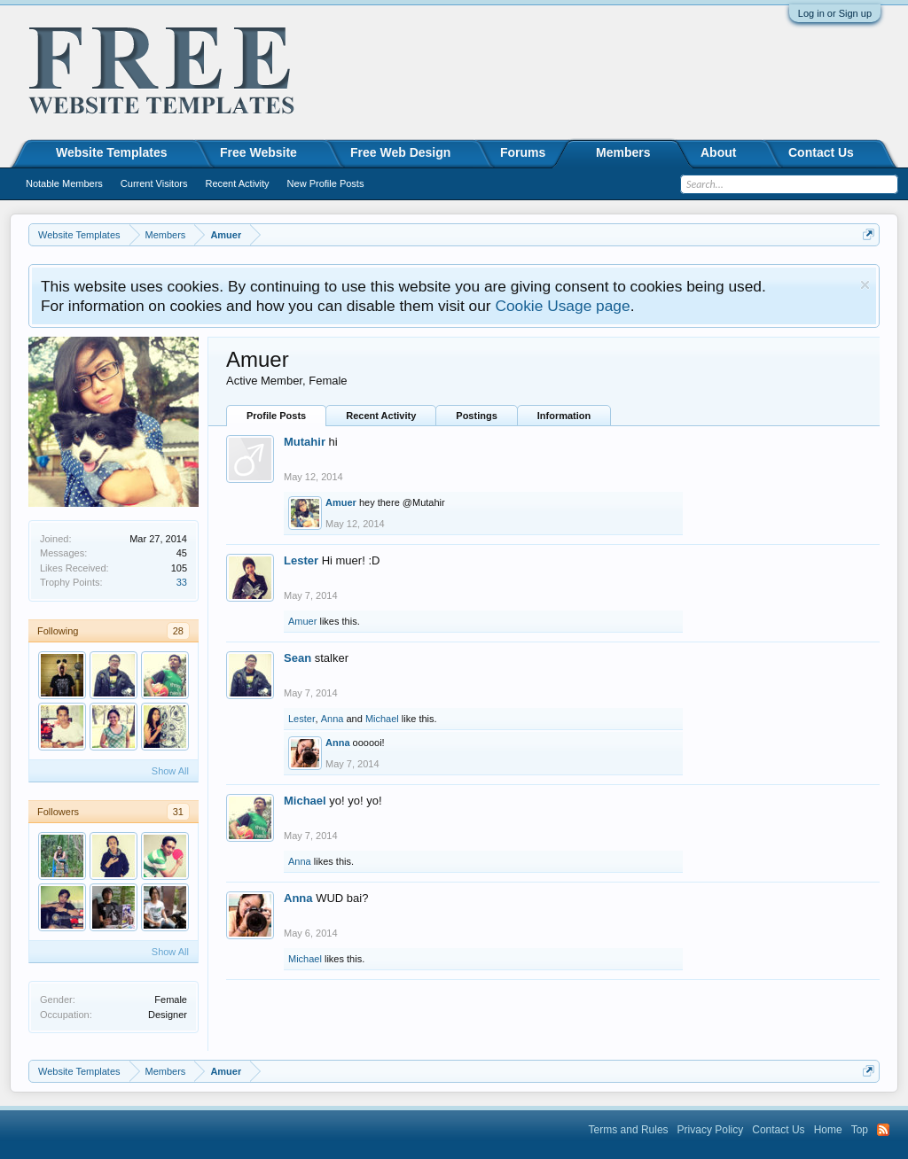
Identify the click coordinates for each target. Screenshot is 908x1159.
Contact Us (821, 152)
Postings (476, 415)
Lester (301, 560)
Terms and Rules (629, 1130)
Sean (297, 658)
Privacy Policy (710, 1130)
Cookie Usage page (562, 306)
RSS (883, 1130)
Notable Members (64, 183)
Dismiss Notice (865, 285)
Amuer (340, 502)
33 (181, 582)
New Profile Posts (325, 183)
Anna (332, 718)
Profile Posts (276, 415)
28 (178, 631)
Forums (522, 152)
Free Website (258, 152)
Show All (170, 771)
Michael (382, 718)
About (718, 152)
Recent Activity (381, 415)
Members (623, 152)
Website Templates (112, 152)
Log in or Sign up (835, 13)
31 (178, 811)
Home (828, 1130)
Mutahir (304, 441)
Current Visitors (154, 183)
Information (564, 415)
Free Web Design (400, 152)
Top (859, 1130)
